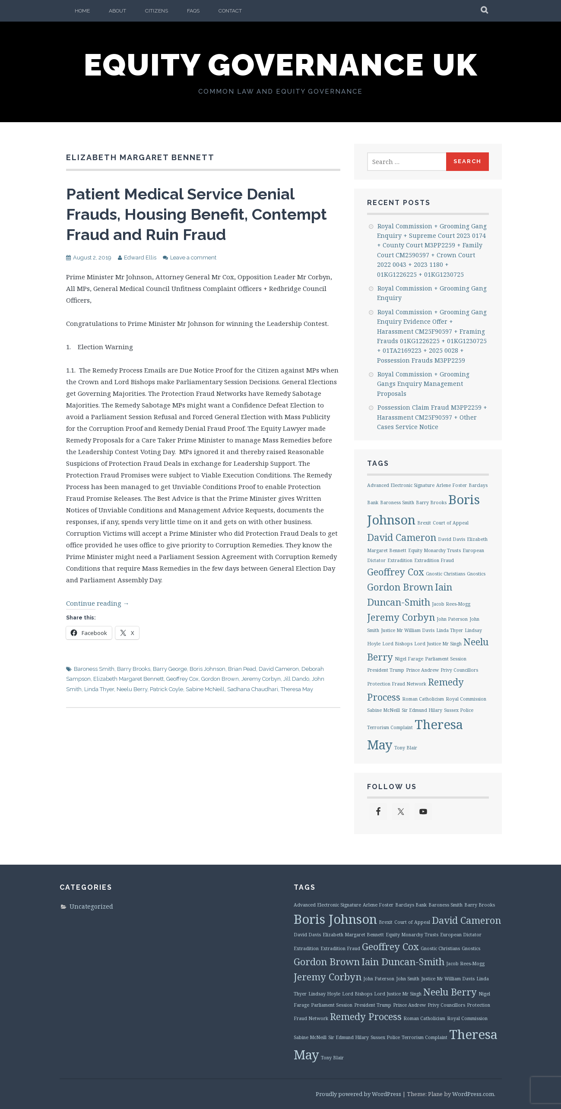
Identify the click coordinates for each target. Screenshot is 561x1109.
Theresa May (297, 689)
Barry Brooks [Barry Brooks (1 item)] (431, 502)
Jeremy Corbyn (261, 679)
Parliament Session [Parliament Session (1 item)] (445, 659)
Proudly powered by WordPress (358, 1094)
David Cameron (279, 669)
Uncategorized (91, 906)
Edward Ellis (140, 257)
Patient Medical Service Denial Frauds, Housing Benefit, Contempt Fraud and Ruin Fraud (196, 214)
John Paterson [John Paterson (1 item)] (452, 619)
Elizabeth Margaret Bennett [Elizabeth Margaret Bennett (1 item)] (353, 935)
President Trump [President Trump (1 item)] (385, 670)
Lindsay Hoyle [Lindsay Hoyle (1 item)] (324, 994)
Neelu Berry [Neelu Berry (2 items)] (450, 992)
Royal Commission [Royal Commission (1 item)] (466, 699)
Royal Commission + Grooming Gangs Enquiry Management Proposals (423, 384)
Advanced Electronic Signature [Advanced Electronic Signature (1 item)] (400, 485)
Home (82, 11)
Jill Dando (296, 679)
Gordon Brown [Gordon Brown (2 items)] (400, 587)
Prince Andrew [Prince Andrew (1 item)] (422, 670)
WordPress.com (473, 1094)
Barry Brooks (133, 669)
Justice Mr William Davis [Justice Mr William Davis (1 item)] (407, 630)
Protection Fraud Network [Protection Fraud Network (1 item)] (396, 684)
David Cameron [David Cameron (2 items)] (401, 537)
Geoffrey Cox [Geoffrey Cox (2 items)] (395, 572)
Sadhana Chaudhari (252, 689)
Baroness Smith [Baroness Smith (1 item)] (397, 502)
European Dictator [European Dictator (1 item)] (461, 935)
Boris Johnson (207, 669)
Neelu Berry (132, 689)
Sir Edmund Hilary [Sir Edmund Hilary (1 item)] (422, 710)
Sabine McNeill (205, 689)
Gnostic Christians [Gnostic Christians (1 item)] (445, 574)
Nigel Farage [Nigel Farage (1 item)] (409, 659)
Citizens (156, 11)
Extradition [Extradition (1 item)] (399, 560)
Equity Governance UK (281, 64)
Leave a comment (193, 257)
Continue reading (98, 603)
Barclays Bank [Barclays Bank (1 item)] (411, 905)
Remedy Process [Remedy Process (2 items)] (366, 1016)
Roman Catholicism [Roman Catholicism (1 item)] (423, 699)
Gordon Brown (220, 679)
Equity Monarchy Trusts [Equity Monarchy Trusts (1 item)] (434, 550)
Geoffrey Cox (182, 679)
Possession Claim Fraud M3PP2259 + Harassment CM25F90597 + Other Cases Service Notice (432, 417)
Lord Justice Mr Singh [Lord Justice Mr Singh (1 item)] (438, 644)
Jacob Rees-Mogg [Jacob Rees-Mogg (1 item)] (451, 604)
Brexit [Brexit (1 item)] (424, 523)
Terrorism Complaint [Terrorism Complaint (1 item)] (390, 727)
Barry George (170, 669)
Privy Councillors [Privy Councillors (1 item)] (459, 670)
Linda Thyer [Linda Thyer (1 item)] (449, 630)
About (117, 11)
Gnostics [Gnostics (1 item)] (476, 574)
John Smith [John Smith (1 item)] (407, 979)
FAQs (193, 11)
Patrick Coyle (166, 689)
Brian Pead (242, 669)
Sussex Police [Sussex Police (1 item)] (458, 710)
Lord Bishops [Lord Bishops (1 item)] (397, 644)
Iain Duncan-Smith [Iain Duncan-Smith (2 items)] (402, 961)
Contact (230, 11)
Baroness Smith (94, 669)
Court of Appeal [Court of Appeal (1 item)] (451, 523)
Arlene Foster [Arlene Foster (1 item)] (451, 485)
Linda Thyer (99, 689)
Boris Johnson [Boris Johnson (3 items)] (335, 919)
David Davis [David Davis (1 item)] (451, 539)
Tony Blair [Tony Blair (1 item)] (405, 748)
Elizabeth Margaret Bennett (128, 679)
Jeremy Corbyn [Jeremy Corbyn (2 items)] (401, 617)
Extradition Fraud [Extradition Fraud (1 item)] (434, 560)
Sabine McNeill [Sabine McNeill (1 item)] (383, 710)
